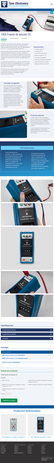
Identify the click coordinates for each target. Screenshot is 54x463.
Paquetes (16, 449)
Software (3, 452)
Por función (3, 449)
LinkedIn (43, 447)
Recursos (30, 449)
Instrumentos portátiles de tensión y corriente (15, 12)
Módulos (16, 451)
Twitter (42, 451)
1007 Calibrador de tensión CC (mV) (41, 437)
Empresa (29, 447)
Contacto (30, 452)
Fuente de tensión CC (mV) (13, 355)
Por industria (3, 451)
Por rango (3, 447)
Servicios (30, 451)
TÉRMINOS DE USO (44, 458)
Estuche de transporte (11, 362)
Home (4, 12)
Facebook (43, 449)
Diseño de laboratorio (18, 452)
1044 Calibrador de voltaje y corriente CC (13, 437)
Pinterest (43, 452)
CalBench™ (16, 447)
